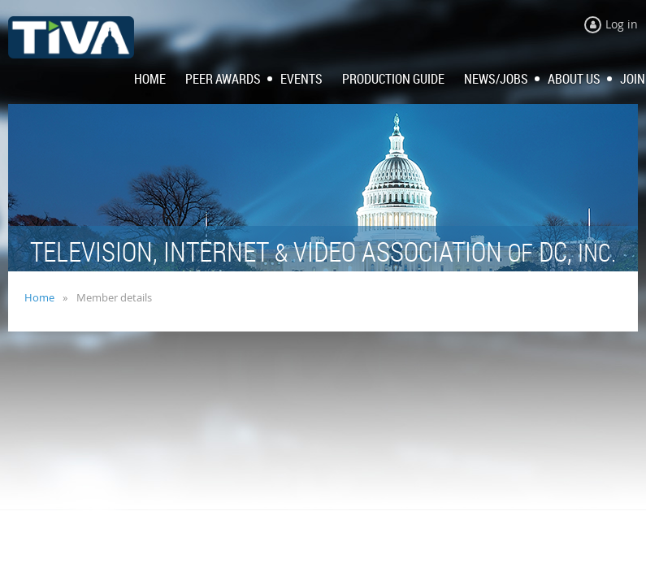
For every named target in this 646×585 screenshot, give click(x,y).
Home (39, 297)
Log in (621, 24)
